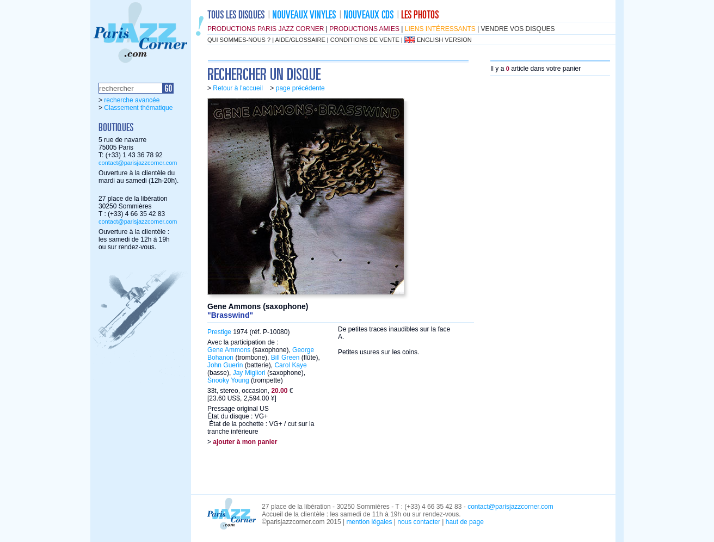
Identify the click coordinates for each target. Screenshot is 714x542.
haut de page (465, 522)
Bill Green (285, 357)
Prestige (219, 332)
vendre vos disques (518, 29)
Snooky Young (228, 380)
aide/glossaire (300, 39)
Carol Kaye (290, 365)
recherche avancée (131, 100)
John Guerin (225, 365)
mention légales (369, 522)
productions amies (364, 29)
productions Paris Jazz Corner (265, 29)
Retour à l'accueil (238, 88)
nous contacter (418, 522)
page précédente (300, 88)
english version (444, 39)
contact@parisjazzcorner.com (138, 162)
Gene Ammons (228, 350)
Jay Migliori (249, 373)
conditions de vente (364, 39)
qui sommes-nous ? (238, 39)
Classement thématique (138, 108)
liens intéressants (440, 29)
